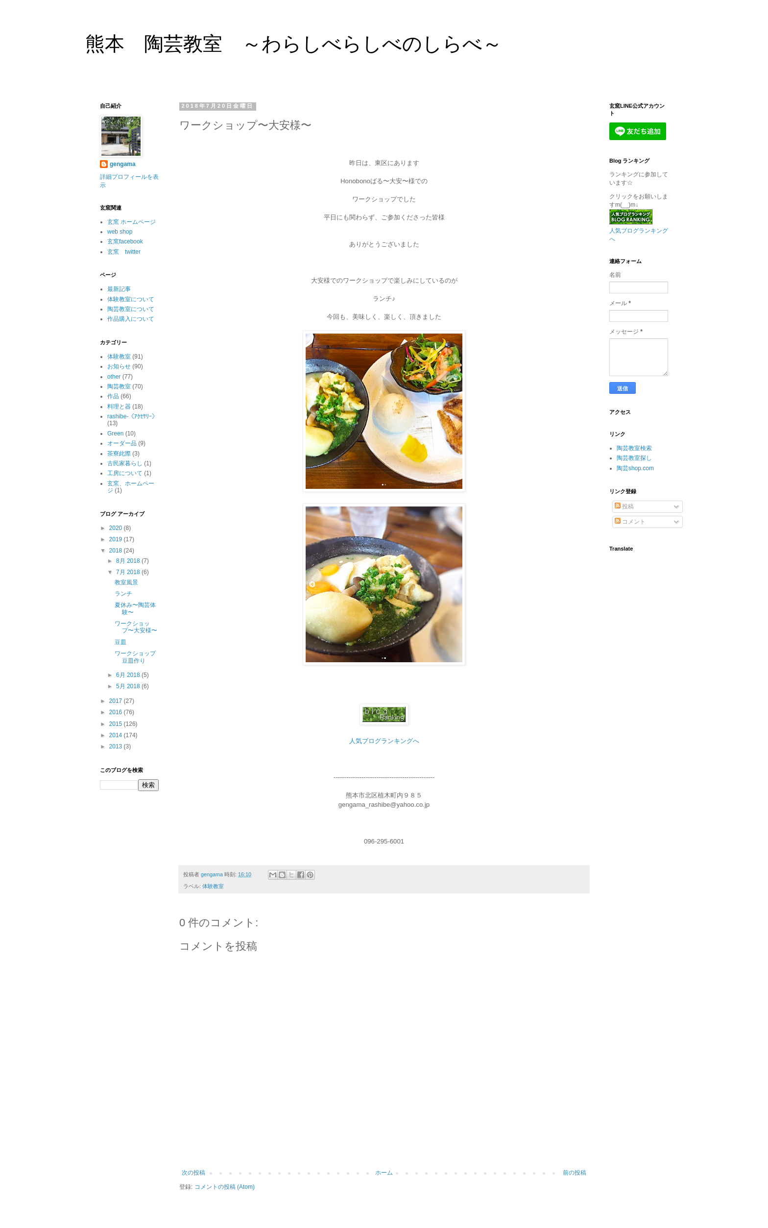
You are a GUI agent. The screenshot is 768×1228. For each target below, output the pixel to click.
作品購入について (130, 318)
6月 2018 (129, 675)
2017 (116, 701)
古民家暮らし (125, 463)
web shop (119, 231)
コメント (630, 521)
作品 (113, 396)
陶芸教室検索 (634, 448)
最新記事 (119, 289)
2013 (116, 746)
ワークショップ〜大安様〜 (136, 627)
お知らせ (119, 366)
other (113, 376)
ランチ (123, 593)
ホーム (384, 1172)
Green (115, 433)
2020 (116, 528)
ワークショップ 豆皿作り (138, 657)
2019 (116, 539)
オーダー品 (122, 443)
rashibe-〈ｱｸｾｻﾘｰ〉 (132, 416)
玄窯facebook (125, 241)
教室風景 (126, 582)
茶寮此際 (119, 453)
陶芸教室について (130, 309)
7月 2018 (129, 572)
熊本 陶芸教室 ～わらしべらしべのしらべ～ (293, 43)
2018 (116, 550)
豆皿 (120, 642)
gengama (123, 164)
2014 (116, 735)
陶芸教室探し (634, 458)
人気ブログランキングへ (384, 741)
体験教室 (213, 886)
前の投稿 (574, 1172)
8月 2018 (129, 560)
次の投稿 (193, 1172)
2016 (116, 712)
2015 (116, 724)
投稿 (624, 506)
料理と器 (119, 406)
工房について (125, 473)
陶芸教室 (119, 386)
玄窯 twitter (124, 251)
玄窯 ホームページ (131, 221)
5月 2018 (129, 686)
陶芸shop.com (635, 468)
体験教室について (130, 299)
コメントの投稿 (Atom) (224, 1186)
